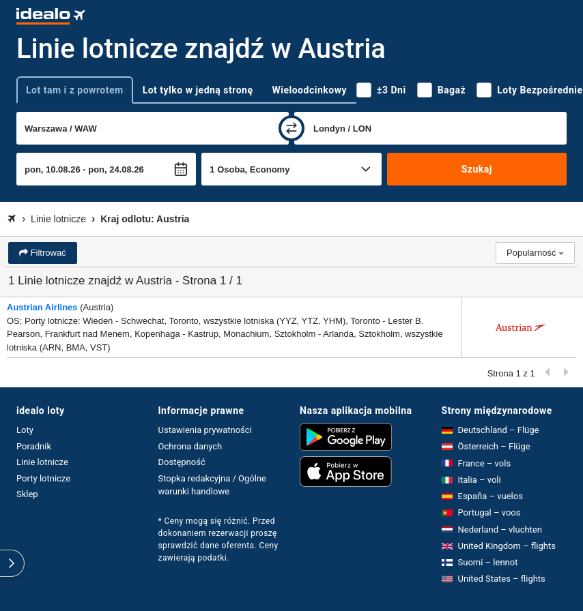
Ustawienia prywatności (205, 430)
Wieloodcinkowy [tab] (309, 90)
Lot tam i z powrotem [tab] (75, 90)
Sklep (27, 494)
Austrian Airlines (42, 307)
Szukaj (476, 169)
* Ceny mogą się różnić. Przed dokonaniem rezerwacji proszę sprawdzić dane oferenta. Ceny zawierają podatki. (218, 539)
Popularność (535, 253)
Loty (24, 430)
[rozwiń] (12, 563)
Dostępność (181, 462)
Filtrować (47, 253)
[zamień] (291, 128)
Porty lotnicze (43, 478)
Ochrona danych (190, 446)
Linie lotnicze (42, 462)
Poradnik (33, 446)
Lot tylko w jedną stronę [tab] (198, 90)
